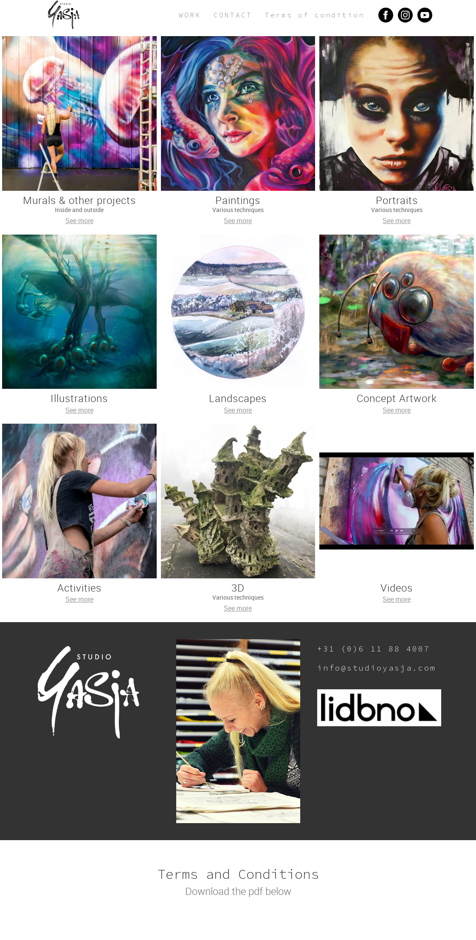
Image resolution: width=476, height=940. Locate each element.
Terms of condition (314, 15)
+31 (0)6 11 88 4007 (373, 649)
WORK (190, 15)
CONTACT (233, 15)
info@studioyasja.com (376, 668)
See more (79, 220)
